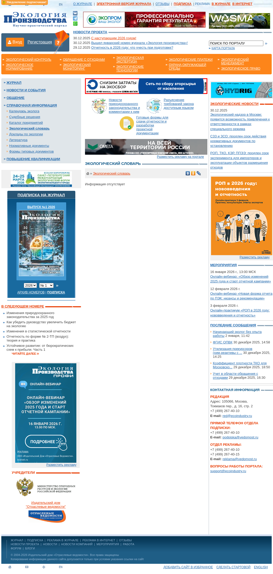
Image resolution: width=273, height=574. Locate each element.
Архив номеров (31, 292)
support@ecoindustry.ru (228, 471)
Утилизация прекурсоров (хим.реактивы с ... (232, 351)
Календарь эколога (24, 111)
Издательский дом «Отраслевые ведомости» (58, 554)
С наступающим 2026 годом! (113, 38)
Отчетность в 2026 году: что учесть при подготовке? (132, 47)
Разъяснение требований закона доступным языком (179, 104)
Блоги (30, 548)
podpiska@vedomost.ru (240, 437)
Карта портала (223, 48)
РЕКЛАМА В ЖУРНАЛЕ (62, 540)
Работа (128, 544)
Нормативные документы (29, 146)
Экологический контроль (28, 60)
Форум (16, 548)
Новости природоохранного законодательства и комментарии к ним (124, 106)
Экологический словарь (29, 128)
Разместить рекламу (61, 465)
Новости (50, 544)
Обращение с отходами (84, 60)
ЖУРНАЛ (17, 540)
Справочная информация (32, 105)
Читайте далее (24, 353)
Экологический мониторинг (77, 66)
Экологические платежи (191, 60)
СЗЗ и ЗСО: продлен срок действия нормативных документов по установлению (238, 141)
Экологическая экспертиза (130, 59)
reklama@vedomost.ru (240, 459)
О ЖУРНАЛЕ (82, 4)
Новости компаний (77, 544)
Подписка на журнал (41, 195)
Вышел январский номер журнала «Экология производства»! (139, 43)
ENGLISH (261, 567)
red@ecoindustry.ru (237, 416)
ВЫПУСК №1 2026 (41, 207)
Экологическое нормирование (19, 66)
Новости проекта (90, 32)
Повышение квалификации (33, 159)
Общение (16, 98)
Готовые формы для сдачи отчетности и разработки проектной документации (152, 125)
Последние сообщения (233, 325)
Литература (18, 140)
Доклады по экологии (26, 134)
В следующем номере (22, 306)
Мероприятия (223, 265)
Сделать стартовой (234, 567)
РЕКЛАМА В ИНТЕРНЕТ (98, 540)
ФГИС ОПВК (222, 342)
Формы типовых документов (31, 151)
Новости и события (26, 90)
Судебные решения (24, 117)
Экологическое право (240, 68)
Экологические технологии (130, 68)
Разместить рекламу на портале (180, 157)
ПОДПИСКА (35, 540)
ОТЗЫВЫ (162, 4)
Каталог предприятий (26, 123)
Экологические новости (234, 104)
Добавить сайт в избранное (188, 567)
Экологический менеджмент (235, 61)
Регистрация (39, 42)
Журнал (14, 83)
